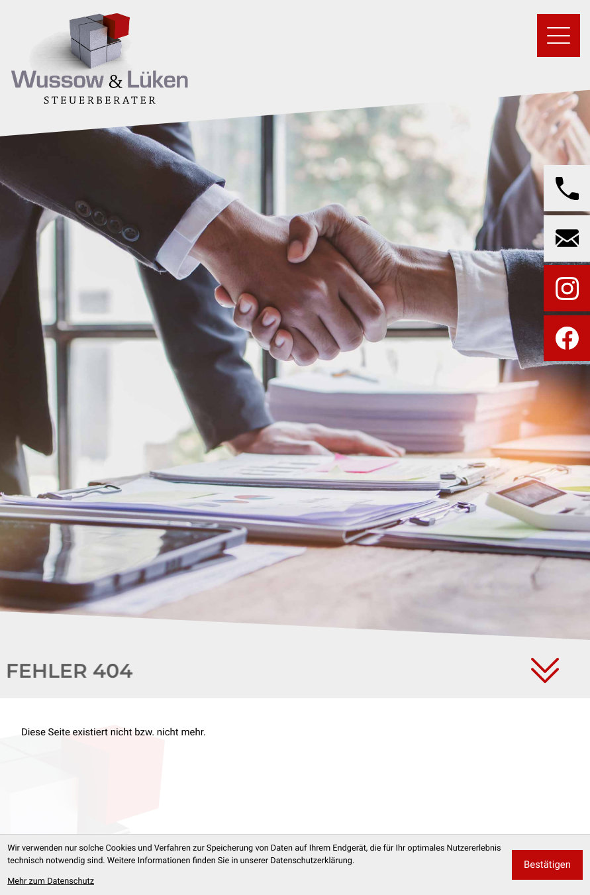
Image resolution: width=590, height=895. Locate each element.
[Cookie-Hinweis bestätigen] (547, 865)
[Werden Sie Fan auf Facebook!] (567, 338)
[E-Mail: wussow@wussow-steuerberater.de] (567, 238)
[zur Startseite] (99, 55)
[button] (567, 188)
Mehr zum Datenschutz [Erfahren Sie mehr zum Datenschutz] (50, 881)
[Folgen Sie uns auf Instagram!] (567, 288)
